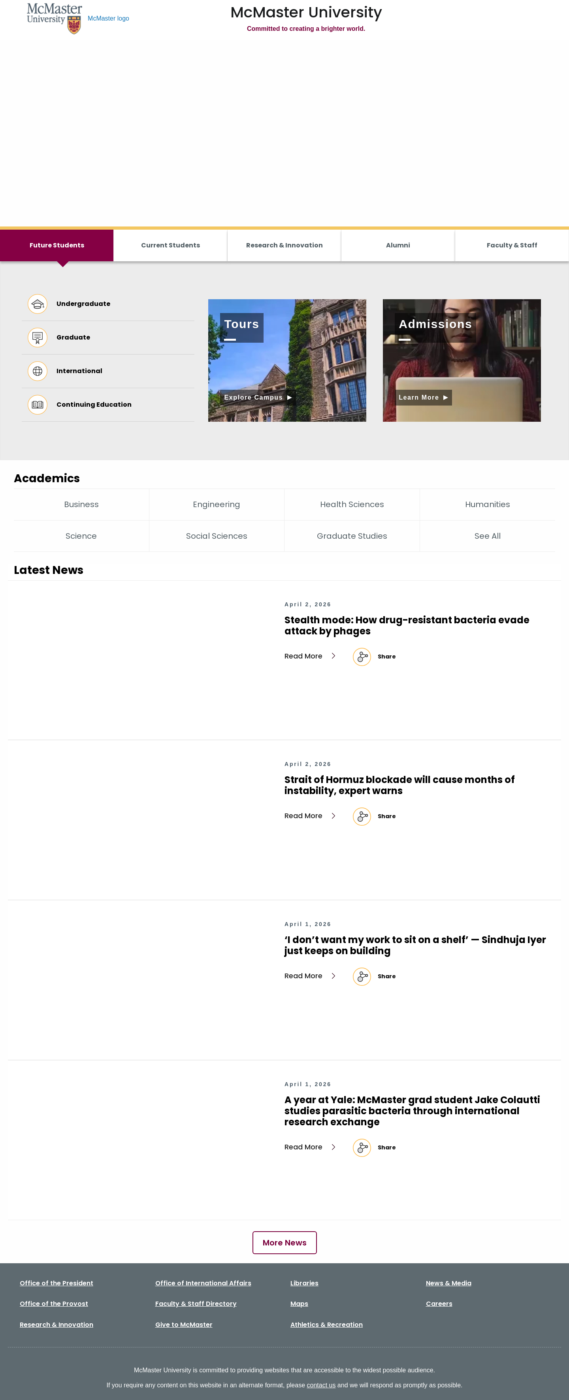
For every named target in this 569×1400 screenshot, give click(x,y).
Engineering (216, 504)
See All (488, 536)
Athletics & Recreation (326, 1324)
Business (81, 504)
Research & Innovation (284, 245)
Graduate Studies (352, 536)
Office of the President (56, 1283)
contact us (321, 1385)
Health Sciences (352, 504)
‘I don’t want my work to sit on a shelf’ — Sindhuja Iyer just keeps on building (415, 945)
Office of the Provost (54, 1303)
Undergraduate (69, 304)
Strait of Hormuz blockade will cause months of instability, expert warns (399, 785)
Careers (439, 1303)
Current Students (170, 245)
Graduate (59, 337)
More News (285, 1242)
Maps (299, 1303)
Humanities (487, 504)
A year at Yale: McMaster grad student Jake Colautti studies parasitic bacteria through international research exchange (412, 1110)
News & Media (448, 1283)
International (65, 371)
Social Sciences (216, 536)
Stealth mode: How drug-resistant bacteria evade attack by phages (406, 625)
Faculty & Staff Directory (196, 1303)
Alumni (398, 245)
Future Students (57, 245)
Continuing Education (80, 404)
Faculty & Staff (512, 245)
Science (81, 536)
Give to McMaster (184, 1324)
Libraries (304, 1283)
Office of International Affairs (203, 1283)
